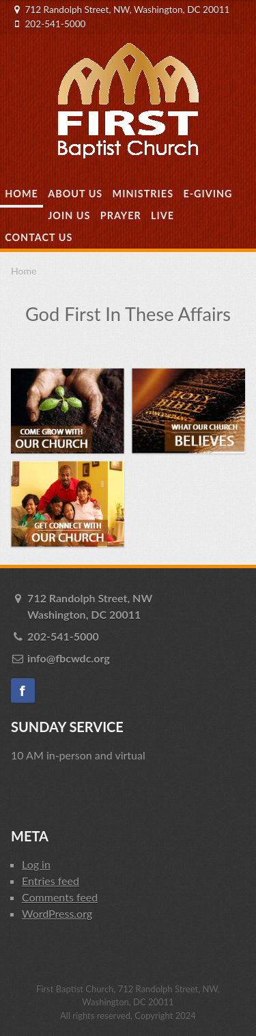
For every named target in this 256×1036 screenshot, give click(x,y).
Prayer (120, 215)
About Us (75, 193)
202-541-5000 (55, 23)
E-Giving (207, 193)
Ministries (143, 193)
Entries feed (50, 880)
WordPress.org (57, 913)
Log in (36, 864)
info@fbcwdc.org (68, 658)
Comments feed (60, 897)
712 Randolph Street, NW (136, 607)
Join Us (69, 215)
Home (21, 193)
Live (162, 215)
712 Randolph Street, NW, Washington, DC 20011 (127, 9)
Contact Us (38, 237)
